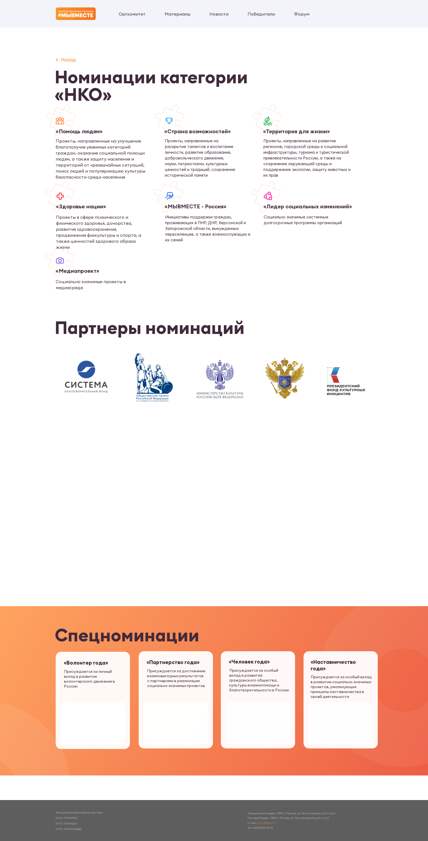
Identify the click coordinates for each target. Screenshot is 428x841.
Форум (301, 14)
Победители (261, 14)
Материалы (177, 14)
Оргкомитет (132, 14)
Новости (218, 14)
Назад (68, 60)
